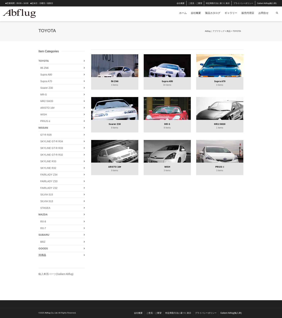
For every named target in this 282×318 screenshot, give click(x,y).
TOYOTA (43, 60)
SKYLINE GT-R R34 (51, 141)
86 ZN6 (44, 67)
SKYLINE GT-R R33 (51, 148)
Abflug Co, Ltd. (51, 313)
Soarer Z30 (46, 87)
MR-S (43, 94)
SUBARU (43, 234)
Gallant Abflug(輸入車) (267, 3)
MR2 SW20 (46, 101)
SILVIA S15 (46, 194)
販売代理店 (248, 12)
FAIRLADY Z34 (48, 174)
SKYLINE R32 (48, 168)
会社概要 (181, 3)
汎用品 (42, 255)
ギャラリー (231, 12)
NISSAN (43, 127)
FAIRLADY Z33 (48, 181)
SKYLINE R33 (48, 161)
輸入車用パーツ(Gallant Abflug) (56, 274)
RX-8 (43, 221)
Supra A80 (46, 74)
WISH (43, 114)
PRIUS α (45, 121)
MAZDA (43, 214)
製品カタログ (212, 12)
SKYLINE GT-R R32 (51, 154)
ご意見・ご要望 (195, 3)
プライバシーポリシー (243, 3)
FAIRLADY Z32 (48, 187)
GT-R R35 (46, 134)
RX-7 (43, 228)
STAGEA (45, 207)
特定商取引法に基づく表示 (218, 3)
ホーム (183, 12)
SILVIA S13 (46, 201)
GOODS (43, 248)
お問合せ (263, 12)
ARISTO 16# (47, 107)
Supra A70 (46, 81)
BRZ (42, 241)
